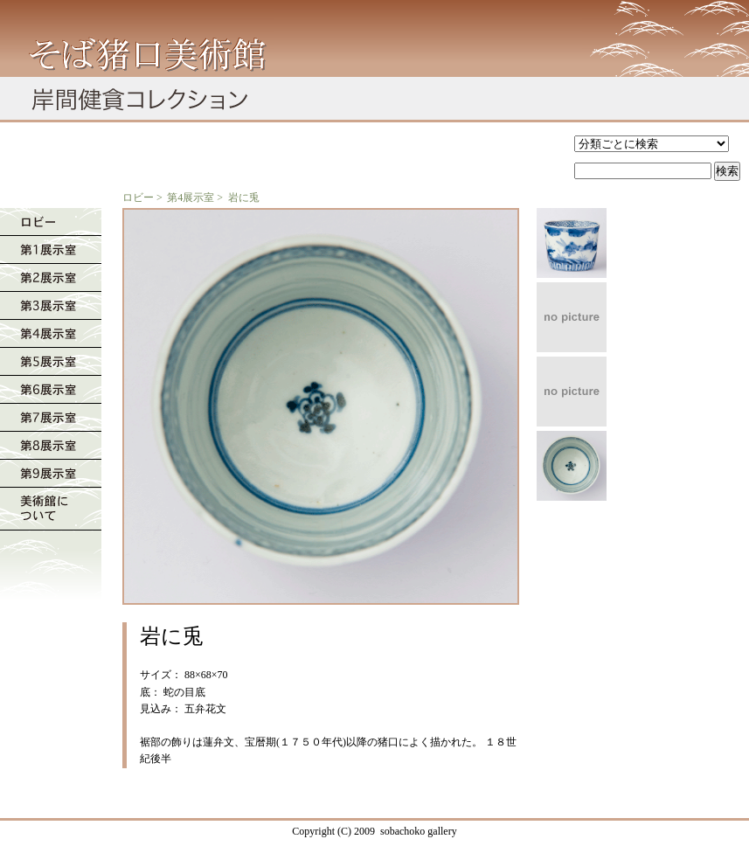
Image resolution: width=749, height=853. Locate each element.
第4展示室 (190, 197)
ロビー (138, 197)
